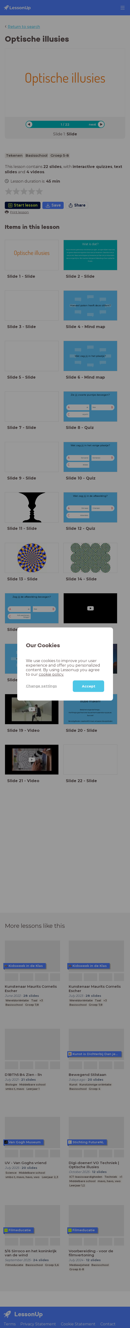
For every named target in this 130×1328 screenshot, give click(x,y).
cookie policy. (51, 674)
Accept (88, 686)
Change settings (41, 686)
